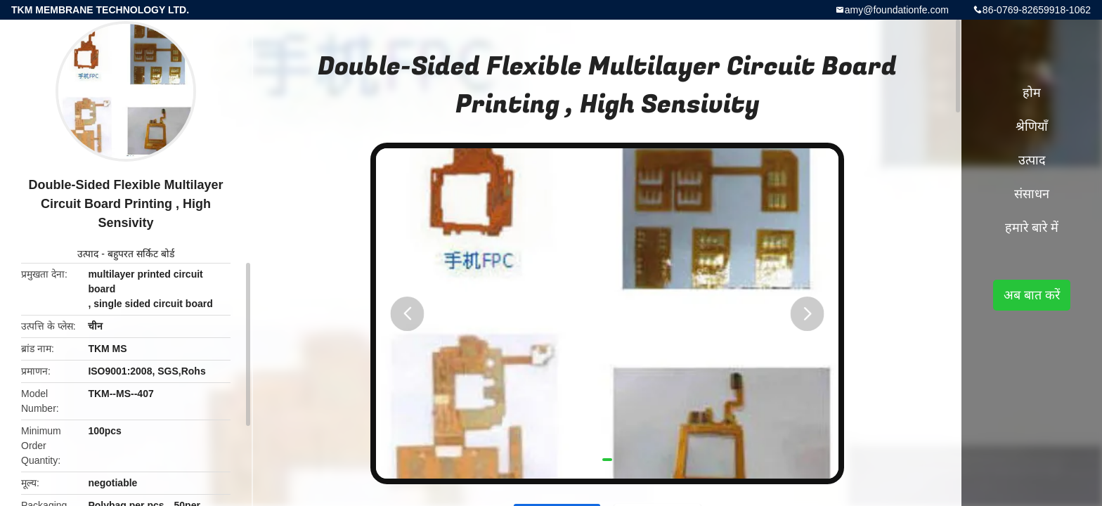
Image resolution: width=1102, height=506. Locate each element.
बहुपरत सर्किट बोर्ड (141, 253)
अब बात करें (1032, 295)
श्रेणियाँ (1032, 126)
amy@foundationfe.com (897, 9)
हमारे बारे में (1031, 228)
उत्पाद (87, 253)
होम (1032, 93)
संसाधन (1031, 194)
